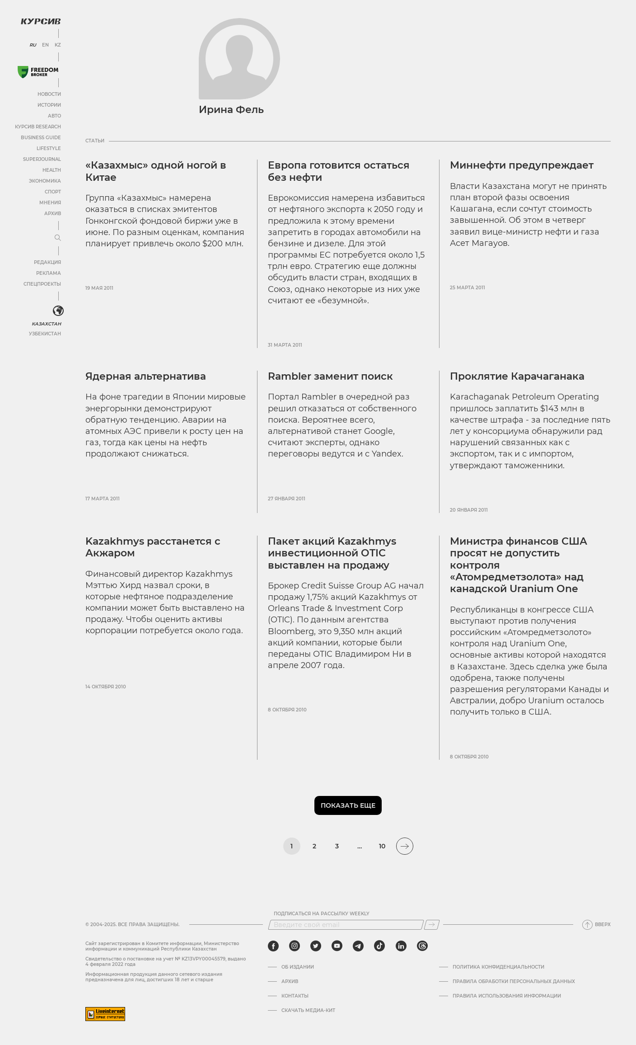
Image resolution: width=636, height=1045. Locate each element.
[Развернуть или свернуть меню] (58, 238)
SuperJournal (42, 159)
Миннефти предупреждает (522, 165)
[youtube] (337, 946)
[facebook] (273, 946)
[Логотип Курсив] (40, 21)
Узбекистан (45, 334)
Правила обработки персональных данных (514, 981)
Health (51, 170)
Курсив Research (38, 127)
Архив (52, 214)
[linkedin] (401, 946)
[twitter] (315, 946)
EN (45, 45)
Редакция (47, 262)
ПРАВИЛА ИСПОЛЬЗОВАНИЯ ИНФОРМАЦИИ (507, 996)
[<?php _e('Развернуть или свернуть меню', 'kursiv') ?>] (58, 311)
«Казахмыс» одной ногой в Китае (155, 171)
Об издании (297, 967)
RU (32, 45)
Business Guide (41, 138)
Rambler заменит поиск (330, 376)
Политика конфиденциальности (498, 967)
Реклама (48, 273)
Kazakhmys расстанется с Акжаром (152, 547)
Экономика (45, 181)
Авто (54, 116)
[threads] (422, 946)
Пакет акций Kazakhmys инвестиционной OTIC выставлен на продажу (332, 553)
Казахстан (46, 324)
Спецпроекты (42, 284)
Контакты (295, 996)
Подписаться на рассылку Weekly (321, 914)
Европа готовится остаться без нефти (339, 171)
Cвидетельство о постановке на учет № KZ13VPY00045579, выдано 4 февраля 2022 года (165, 961)
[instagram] (294, 946)
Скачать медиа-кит (308, 1010)
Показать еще (348, 805)
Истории (49, 105)
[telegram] (358, 946)
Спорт (53, 192)
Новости (49, 94)
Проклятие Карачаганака (517, 376)
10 (382, 846)
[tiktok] (379, 946)
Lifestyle (49, 148)
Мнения (50, 203)
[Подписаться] (432, 925)
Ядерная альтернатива (145, 376)
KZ (58, 45)
